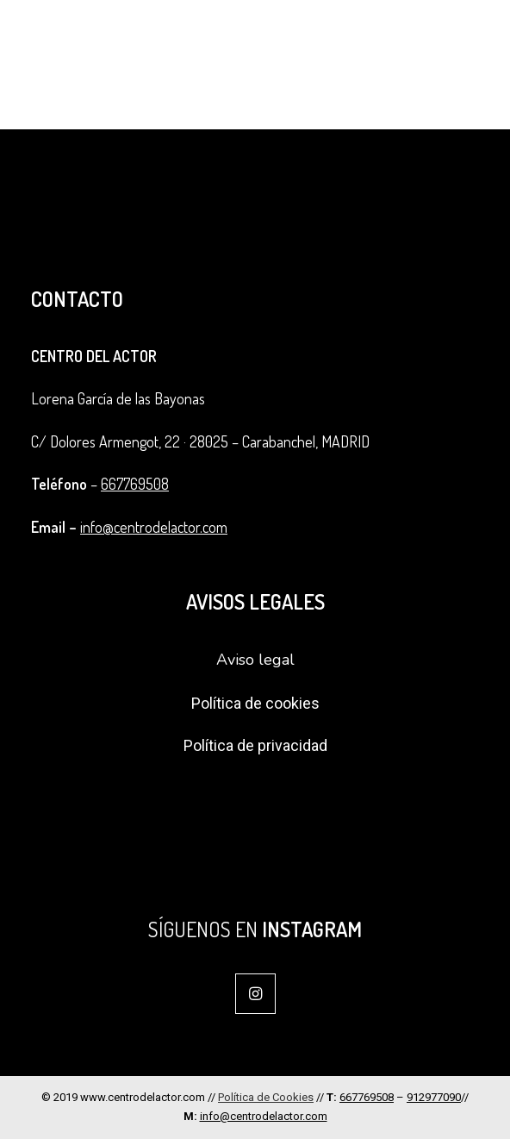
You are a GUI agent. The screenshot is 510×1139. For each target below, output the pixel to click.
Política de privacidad (255, 745)
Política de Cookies (266, 1097)
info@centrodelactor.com (153, 526)
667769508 (135, 483)
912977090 (434, 1097)
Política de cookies (255, 703)
